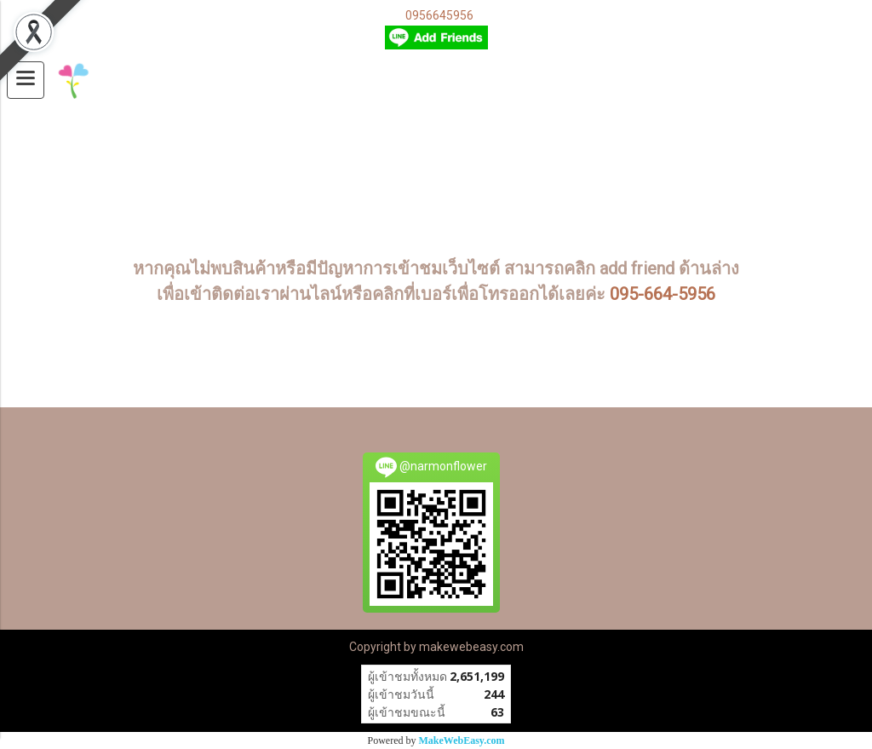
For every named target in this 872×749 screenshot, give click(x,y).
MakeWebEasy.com (462, 740)
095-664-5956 (662, 294)
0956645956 (439, 15)
